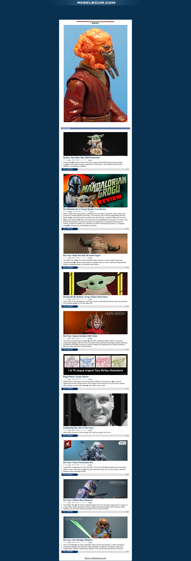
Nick (69, 160)
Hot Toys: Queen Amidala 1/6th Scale (80, 336)
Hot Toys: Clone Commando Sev (78, 462)
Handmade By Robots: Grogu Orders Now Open (85, 297)
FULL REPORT (68, 169)
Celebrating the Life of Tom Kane (78, 428)
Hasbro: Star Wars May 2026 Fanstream (81, 158)
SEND (127, 169)
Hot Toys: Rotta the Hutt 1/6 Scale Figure (82, 255)
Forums (90, 160)
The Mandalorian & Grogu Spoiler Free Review (84, 209)
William (70, 211)
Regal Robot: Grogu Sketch (76, 377)
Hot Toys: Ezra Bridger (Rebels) (77, 540)
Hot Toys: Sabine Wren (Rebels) (77, 500)
